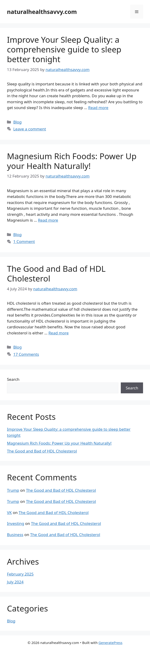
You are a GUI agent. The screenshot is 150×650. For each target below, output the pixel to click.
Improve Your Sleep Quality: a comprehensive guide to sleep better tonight (64, 49)
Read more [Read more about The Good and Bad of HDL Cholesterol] (58, 333)
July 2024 (15, 582)
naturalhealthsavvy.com (42, 12)
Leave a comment (29, 129)
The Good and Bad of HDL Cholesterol (56, 273)
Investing (15, 523)
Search (13, 379)
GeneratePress (110, 642)
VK (9, 512)
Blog (17, 122)
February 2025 (20, 574)
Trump (13, 490)
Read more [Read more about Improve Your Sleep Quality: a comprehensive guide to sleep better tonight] (98, 107)
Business (15, 534)
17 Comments (26, 354)
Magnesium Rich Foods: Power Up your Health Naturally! (72, 161)
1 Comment (24, 241)
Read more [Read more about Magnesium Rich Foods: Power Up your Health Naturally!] (48, 220)
